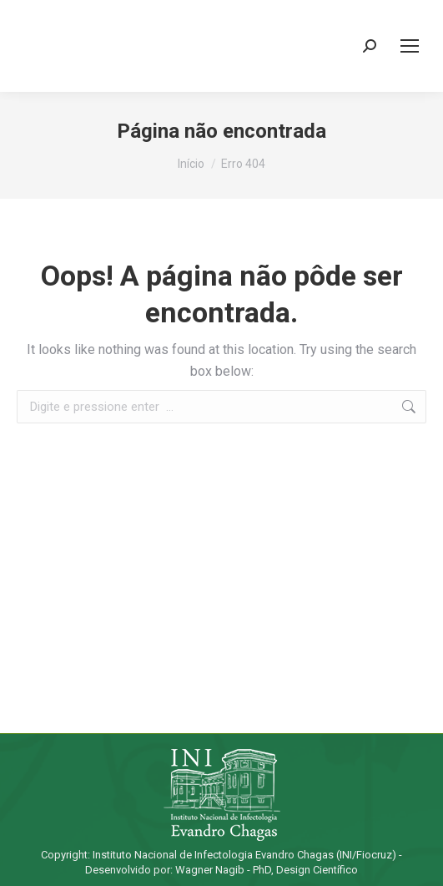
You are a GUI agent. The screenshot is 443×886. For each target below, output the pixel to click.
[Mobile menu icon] (409, 46)
